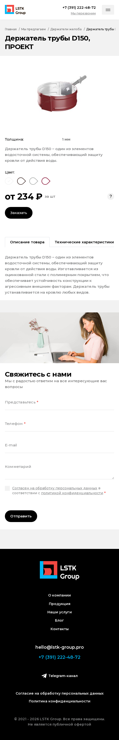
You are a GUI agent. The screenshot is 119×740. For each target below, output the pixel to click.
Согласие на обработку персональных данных (60, 693)
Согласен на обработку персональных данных (54, 488)
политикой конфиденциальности (72, 493)
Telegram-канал (60, 675)
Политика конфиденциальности (59, 701)
